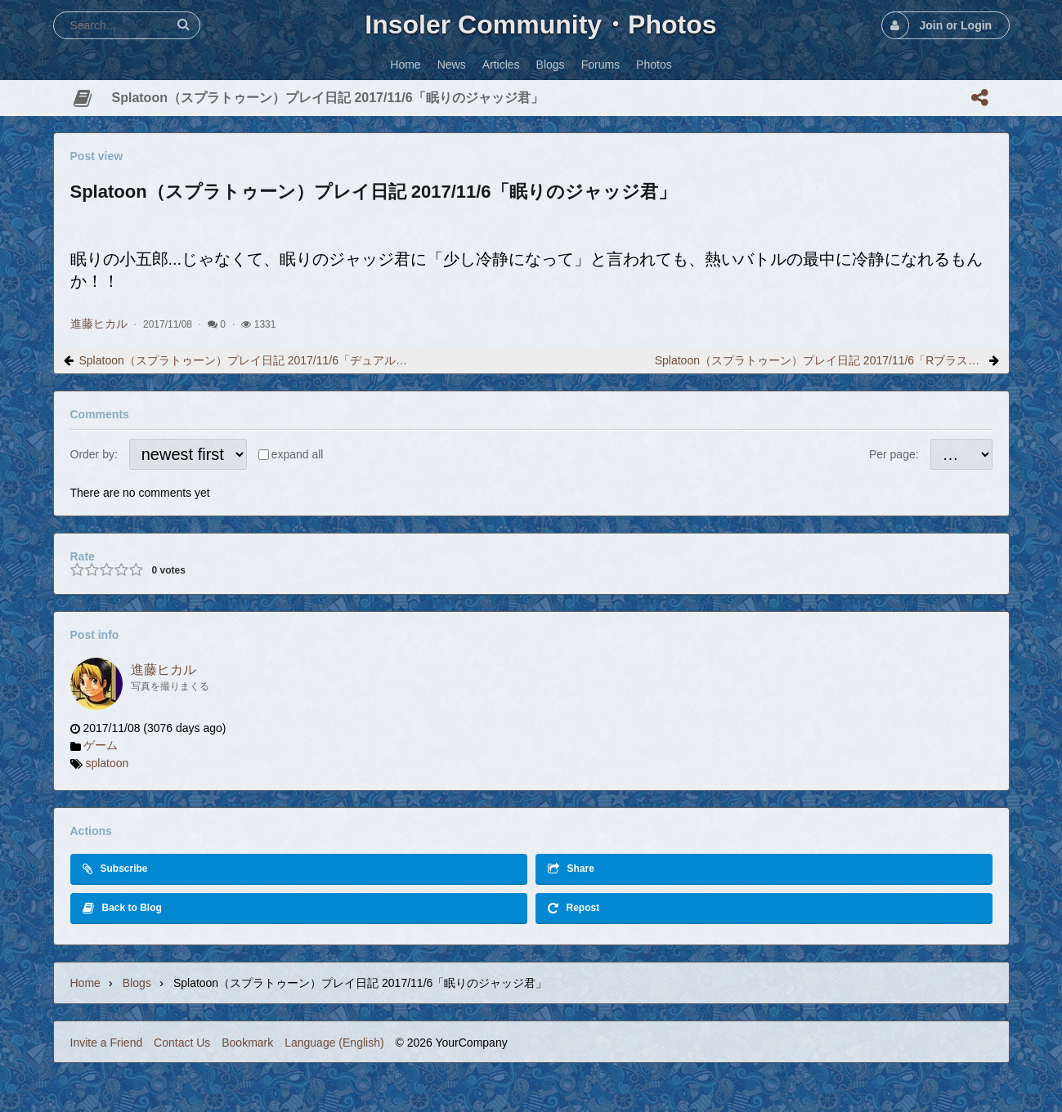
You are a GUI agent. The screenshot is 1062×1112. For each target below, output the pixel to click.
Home (85, 982)
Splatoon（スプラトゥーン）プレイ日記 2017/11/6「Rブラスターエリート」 (819, 360)
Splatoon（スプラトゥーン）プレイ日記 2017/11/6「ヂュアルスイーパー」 (243, 360)
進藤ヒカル (99, 323)
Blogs (137, 982)
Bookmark (247, 1042)
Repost (574, 908)
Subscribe (115, 869)
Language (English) (334, 1042)
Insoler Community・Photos (540, 24)
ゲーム (100, 745)
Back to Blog (122, 908)
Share (571, 869)
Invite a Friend (106, 1042)
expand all (297, 454)
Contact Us (182, 1042)
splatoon (106, 763)
